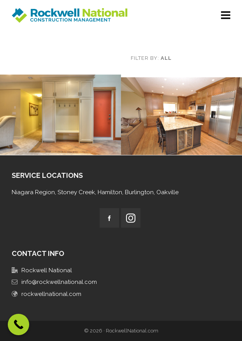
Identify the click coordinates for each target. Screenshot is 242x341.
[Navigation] (225, 15)
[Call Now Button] (18, 324)
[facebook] (109, 218)
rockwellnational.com (51, 294)
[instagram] (130, 218)
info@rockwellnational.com (59, 281)
